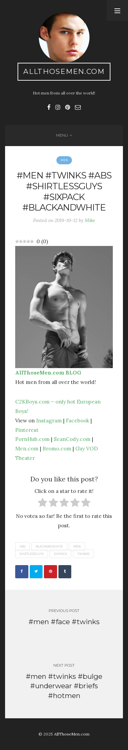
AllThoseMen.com (64, 71)
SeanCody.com (72, 439)
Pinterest (27, 429)
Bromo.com (57, 448)
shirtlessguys (32, 553)
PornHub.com (32, 439)
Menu (62, 135)
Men (64, 160)
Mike (90, 220)
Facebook (77, 420)
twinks (83, 553)
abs (22, 546)
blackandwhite (49, 546)
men (77, 546)
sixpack (60, 553)
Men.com (27, 448)
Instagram (49, 420)
